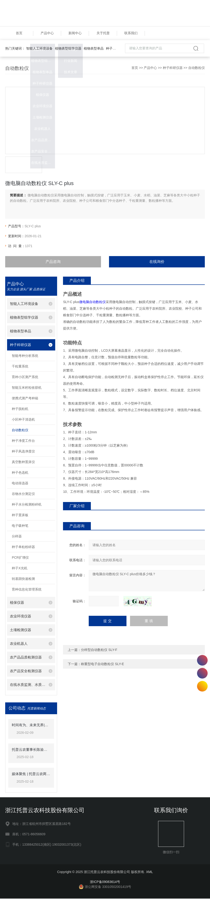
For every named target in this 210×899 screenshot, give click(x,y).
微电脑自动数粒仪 (92, 302)
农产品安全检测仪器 (26, 672)
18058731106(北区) (202, 673)
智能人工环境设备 (39, 49)
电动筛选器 (20, 484)
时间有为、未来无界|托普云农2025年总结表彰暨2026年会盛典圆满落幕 (31, 726)
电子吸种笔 (20, 526)
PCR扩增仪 (20, 558)
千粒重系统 (20, 367)
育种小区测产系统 (25, 378)
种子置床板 (20, 516)
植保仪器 (17, 603)
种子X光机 (19, 569)
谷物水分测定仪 (23, 494)
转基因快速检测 (23, 579)
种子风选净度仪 (23, 452)
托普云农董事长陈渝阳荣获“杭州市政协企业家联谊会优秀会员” (31, 750)
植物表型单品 (94, 49)
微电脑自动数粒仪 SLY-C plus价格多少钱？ (147, 581)
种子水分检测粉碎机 (27, 505)
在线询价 (156, 262)
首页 (19, 33)
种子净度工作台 (23, 441)
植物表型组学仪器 (68, 49)
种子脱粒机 (20, 409)
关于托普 (103, 33)
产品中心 (47, 33)
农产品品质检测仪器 (26, 658)
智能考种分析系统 (25, 356)
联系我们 (131, 33)
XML (149, 872)
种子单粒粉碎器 (23, 547)
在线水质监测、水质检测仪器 (28, 685)
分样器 (17, 537)
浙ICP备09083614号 (105, 882)
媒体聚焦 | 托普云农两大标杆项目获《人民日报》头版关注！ (31, 774)
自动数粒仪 (196, 68)
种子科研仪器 (116, 49)
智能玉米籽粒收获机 (27, 388)
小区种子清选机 (23, 420)
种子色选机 (20, 473)
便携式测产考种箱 (25, 399)
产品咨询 (53, 262)
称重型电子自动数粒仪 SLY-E (102, 664)
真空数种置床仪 (23, 462)
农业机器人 (19, 644)
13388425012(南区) (202, 660)
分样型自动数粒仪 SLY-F (99, 650)
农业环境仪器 (20, 617)
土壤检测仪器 (20, 631)
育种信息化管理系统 (27, 590)
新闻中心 (75, 33)
